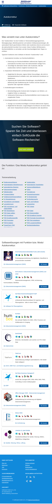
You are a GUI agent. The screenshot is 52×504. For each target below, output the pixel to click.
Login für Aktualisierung (31, 469)
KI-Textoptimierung (9, 199)
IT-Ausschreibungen (7, 476)
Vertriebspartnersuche (7, 478)
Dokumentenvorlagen (10, 189)
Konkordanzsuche (32, 199)
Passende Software (20, 25)
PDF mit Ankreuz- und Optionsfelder (10, 207)
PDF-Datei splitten (9, 213)
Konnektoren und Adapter (11, 201)
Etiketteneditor (8, 192)
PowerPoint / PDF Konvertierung (9, 226)
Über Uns (4, 463)
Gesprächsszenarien (33, 194)
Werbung (27, 465)
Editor (28, 189)
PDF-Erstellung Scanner (34, 215)
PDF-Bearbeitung (9, 210)
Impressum (4, 469)
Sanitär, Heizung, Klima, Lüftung (15, 443)
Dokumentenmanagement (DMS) (16, 264)
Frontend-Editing (9, 194)
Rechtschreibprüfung (33, 225)
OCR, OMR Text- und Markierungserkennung (19, 366)
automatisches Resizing (11, 187)
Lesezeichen (31, 204)
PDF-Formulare (8, 220)
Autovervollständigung (33, 187)
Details (44, 264)
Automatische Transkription (35, 184)
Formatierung (31, 192)
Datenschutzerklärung (33, 500)
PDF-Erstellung (8, 215)
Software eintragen (30, 463)
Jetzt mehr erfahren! (26, 149)
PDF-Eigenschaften (33, 213)
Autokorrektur (42, 6)
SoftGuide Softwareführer (10, 6)
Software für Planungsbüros (14, 306)
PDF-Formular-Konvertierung (35, 218)
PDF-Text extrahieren (33, 220)
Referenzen (5, 465)
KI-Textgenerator (32, 197)
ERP (7, 385)
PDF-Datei (30, 210)
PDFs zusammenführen (34, 223)
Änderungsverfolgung (10, 182)
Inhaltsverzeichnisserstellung (12, 197)
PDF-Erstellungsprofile (11, 218)
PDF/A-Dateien (8, 223)
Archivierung (21, 423)
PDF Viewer (30, 206)
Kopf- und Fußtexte (33, 201)
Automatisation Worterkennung (13, 184)
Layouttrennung (8, 204)
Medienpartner (28, 467)
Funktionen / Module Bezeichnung (28, 6)
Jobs (3, 467)
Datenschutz (9, 346)
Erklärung (7, 25)
